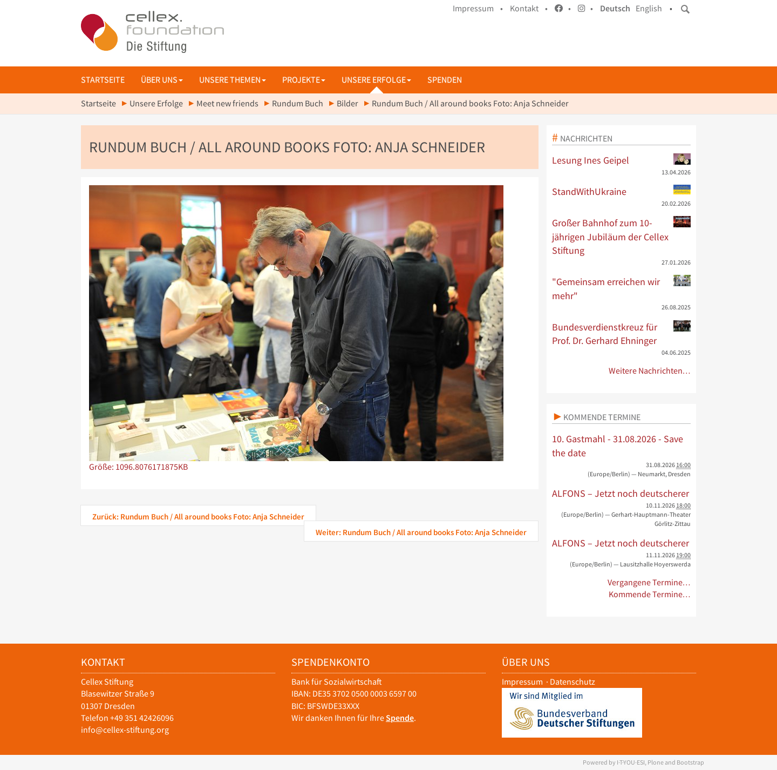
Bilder (347, 103)
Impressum (522, 682)
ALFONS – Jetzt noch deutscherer (620, 493)
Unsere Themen (232, 80)
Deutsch (615, 8)
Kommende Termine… (650, 594)
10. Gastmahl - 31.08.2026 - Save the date (617, 446)
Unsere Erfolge (376, 80)
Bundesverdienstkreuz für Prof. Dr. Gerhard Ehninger (621, 333)
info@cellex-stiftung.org (125, 730)
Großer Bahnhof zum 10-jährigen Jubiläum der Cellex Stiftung (621, 236)
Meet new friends (227, 103)
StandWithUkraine (621, 191)
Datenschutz (572, 682)
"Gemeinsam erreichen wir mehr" (621, 288)
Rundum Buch (297, 103)
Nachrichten (586, 138)
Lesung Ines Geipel (621, 159)
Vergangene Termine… (649, 582)
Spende (400, 718)
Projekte (303, 80)
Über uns (162, 80)
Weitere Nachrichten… (650, 371)
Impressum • (478, 8)
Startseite (103, 80)
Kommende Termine (601, 416)
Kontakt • (529, 8)
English (649, 8)
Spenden (444, 80)
